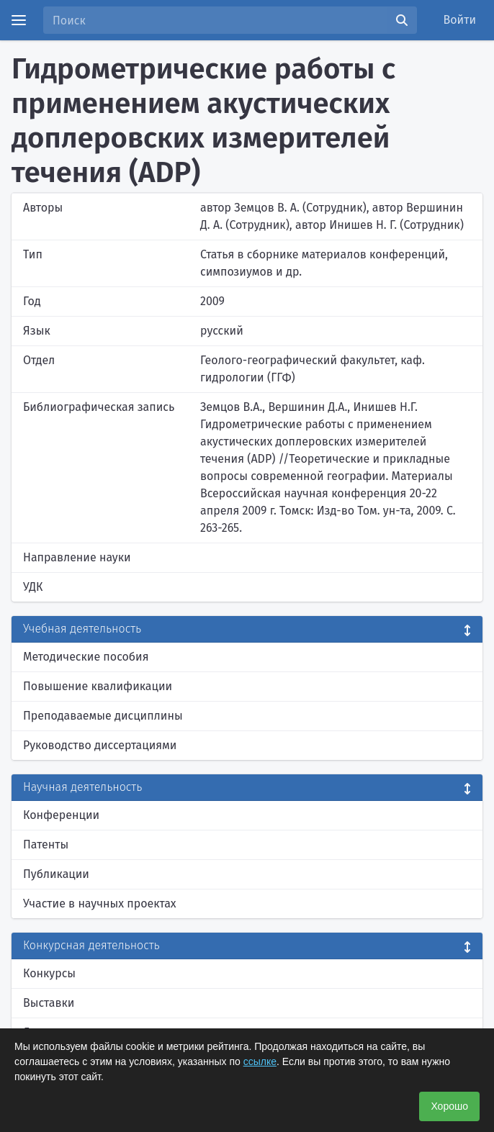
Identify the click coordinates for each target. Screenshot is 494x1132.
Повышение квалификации (97, 686)
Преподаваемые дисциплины (103, 716)
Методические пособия (86, 657)
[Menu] (19, 20)
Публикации (56, 874)
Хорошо (449, 1106)
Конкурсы (49, 973)
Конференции (61, 815)
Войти (460, 20)
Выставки (48, 1003)
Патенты (45, 844)
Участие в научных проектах (99, 903)
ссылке (260, 1061)
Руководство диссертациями (99, 745)
